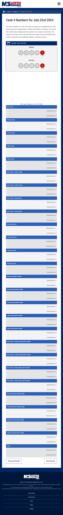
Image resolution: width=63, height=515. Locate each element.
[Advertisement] (31, 88)
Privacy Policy (31, 493)
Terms (31, 501)
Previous (14, 461)
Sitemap (31, 509)
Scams (31, 505)
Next (50, 461)
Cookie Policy (31, 497)
